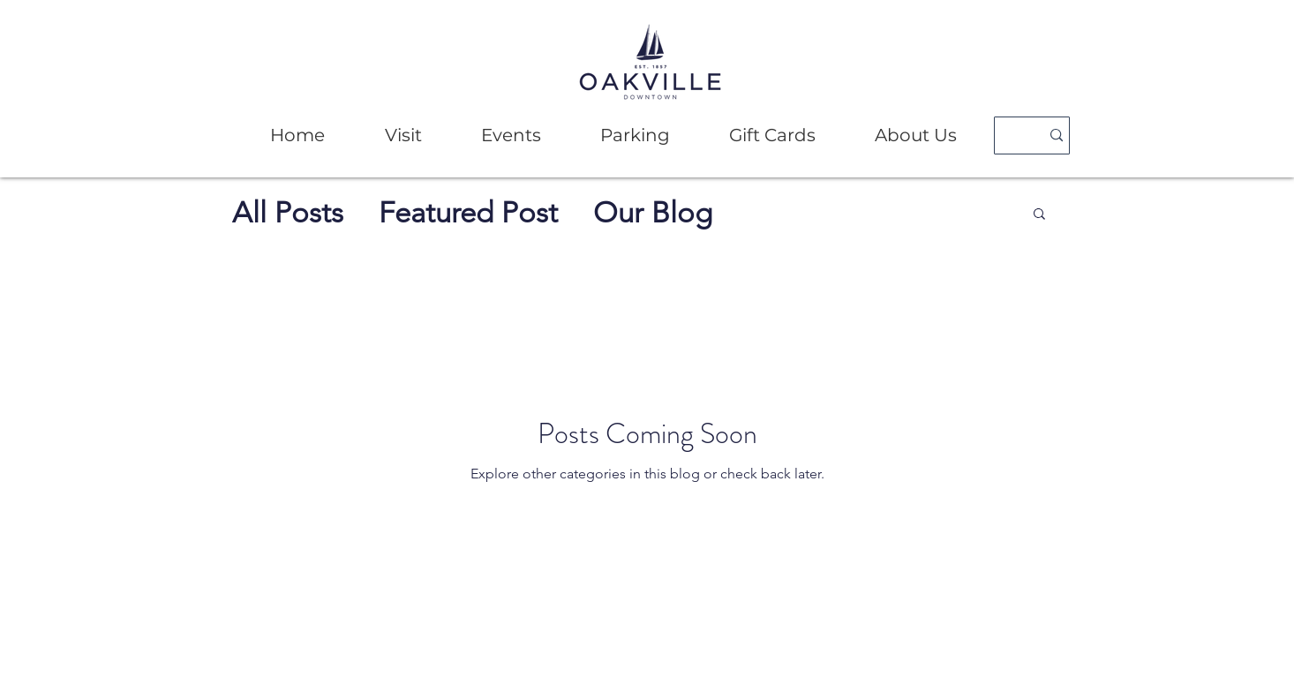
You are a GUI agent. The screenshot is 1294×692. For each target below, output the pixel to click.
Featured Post (468, 212)
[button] (403, 135)
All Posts (287, 212)
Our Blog (652, 212)
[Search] (1010, 135)
